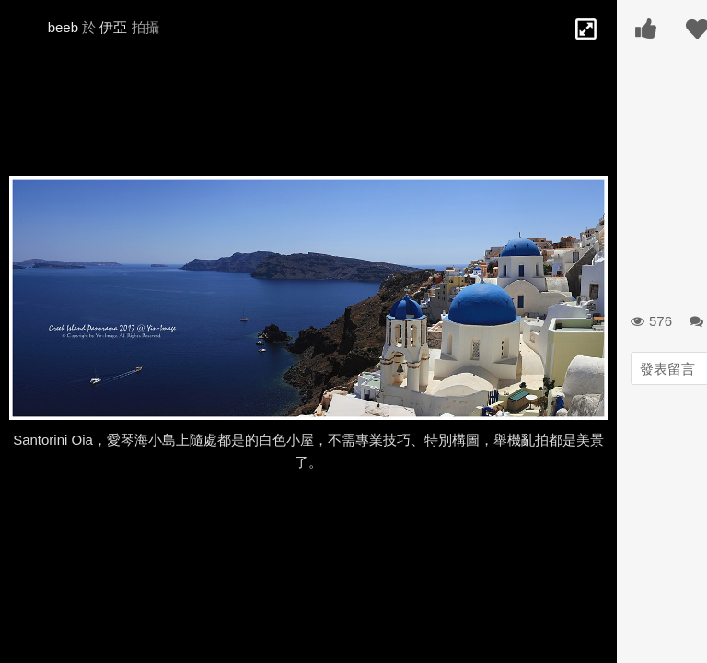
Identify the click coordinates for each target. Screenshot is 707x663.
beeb (63, 27)
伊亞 (113, 27)
